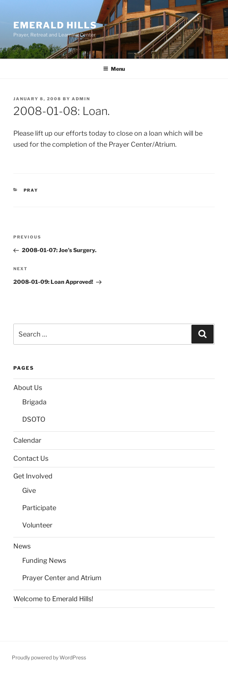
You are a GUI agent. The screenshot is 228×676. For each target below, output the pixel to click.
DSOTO (33, 419)
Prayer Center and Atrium (61, 578)
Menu (114, 69)
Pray (31, 190)
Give (29, 490)
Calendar (27, 440)
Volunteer (37, 525)
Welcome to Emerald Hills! (53, 599)
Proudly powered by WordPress (49, 657)
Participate (39, 508)
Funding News (44, 560)
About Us (27, 387)
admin (81, 98)
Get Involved (32, 476)
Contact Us (30, 458)
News (22, 546)
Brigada (34, 402)
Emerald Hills (55, 25)
